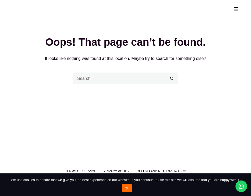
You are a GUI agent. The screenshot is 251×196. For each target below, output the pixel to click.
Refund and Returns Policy (161, 171)
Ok (126, 188)
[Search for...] (119, 78)
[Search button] (172, 78)
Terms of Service (80, 171)
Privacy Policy (116, 171)
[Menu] (236, 9)
